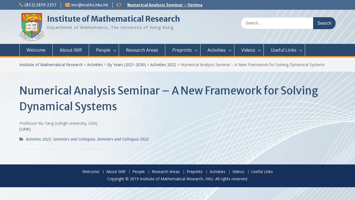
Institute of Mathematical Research (113, 19)
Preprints (182, 50)
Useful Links (283, 50)
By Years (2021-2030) (126, 64)
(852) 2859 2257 (40, 5)
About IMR (71, 50)
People (103, 50)
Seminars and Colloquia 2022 (123, 139)
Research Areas (142, 50)
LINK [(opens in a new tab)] (25, 129)
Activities (216, 50)
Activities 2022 (163, 64)
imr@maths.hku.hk (89, 5)
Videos (248, 50)
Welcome (36, 50)
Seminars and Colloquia (74, 139)
